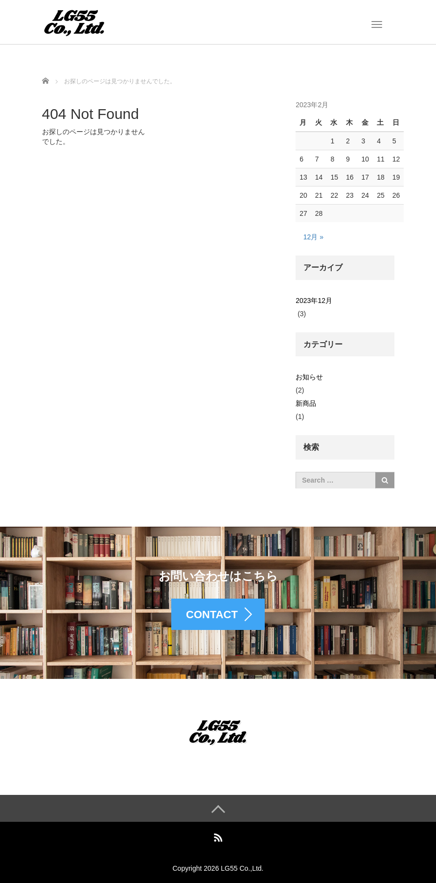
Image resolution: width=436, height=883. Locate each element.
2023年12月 (314, 300)
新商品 (306, 403)
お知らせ (309, 377)
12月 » (313, 237)
